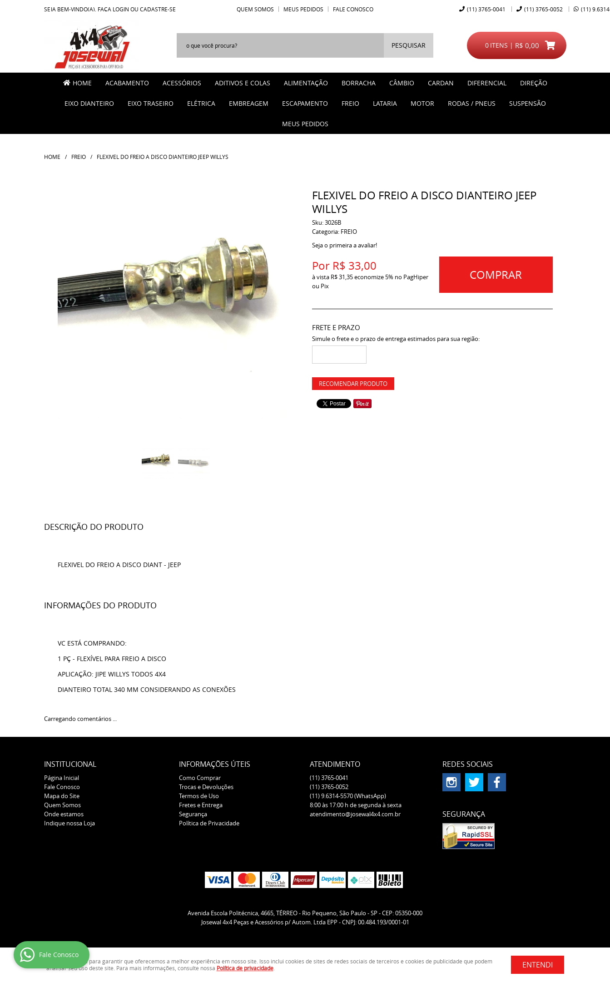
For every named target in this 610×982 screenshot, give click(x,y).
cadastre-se (158, 9)
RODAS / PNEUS (472, 103)
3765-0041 (486, 9)
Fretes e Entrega (201, 805)
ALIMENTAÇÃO (306, 83)
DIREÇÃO (533, 83)
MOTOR (422, 103)
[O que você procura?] (408, 45)
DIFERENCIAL (486, 83)
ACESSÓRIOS (182, 83)
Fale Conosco (353, 9)
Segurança (193, 814)
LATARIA (385, 103)
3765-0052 (543, 9)
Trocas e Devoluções (206, 787)
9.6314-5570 (348, 796)
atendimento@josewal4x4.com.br (355, 814)
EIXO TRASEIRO (151, 103)
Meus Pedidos (303, 9)
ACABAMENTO (127, 83)
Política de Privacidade (209, 823)
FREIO (350, 103)
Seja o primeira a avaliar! (344, 245)
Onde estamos (64, 814)
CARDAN (441, 83)
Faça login (113, 9)
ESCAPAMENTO (305, 103)
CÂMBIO (401, 83)
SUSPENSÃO (527, 103)
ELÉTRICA (201, 103)
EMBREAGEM (248, 103)
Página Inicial (61, 778)
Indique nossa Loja (69, 823)
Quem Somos (255, 9)
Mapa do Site (61, 796)
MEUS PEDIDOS (305, 123)
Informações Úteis (214, 764)
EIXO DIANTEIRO (89, 103)
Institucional (70, 764)
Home (82, 83)
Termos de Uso (199, 796)
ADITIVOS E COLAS (242, 83)
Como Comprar (200, 778)
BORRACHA (359, 83)
